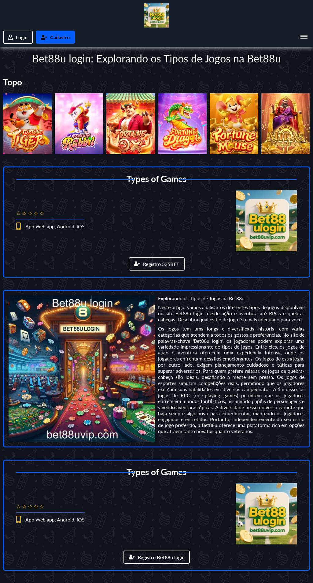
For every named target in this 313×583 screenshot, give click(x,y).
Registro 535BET (156, 264)
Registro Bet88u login (157, 557)
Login (18, 37)
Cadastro (55, 37)
